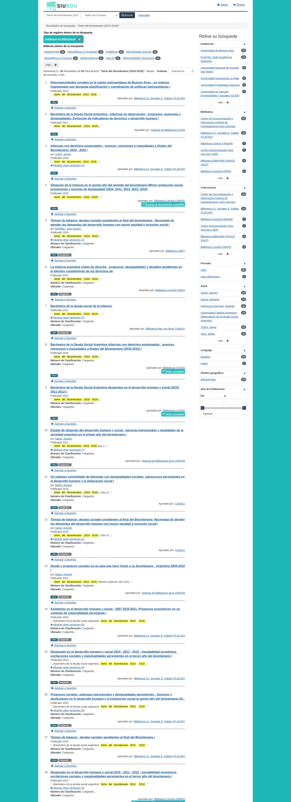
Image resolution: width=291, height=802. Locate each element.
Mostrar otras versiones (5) (67, 317)
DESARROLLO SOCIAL (58, 58)
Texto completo (173, 371)
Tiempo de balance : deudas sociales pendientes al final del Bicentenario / (102, 737)
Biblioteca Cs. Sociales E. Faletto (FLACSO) (159, 98)
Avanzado (144, 15)
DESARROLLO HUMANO (83, 51)
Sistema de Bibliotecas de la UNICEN (163, 460)
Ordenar (162, 71)
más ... (51, 65)
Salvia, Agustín (63, 438)
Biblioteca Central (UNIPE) (169, 200)
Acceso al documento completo (163, 204)
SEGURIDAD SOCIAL (139, 51)
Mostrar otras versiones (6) (67, 624)
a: (225, 395)
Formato (206, 263)
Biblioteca (207, 111)
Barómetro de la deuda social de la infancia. (81, 306)
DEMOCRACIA (89, 58)
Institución (207, 43)
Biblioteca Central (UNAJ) (170, 290)
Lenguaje (206, 350)
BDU (50, 6)
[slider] (202, 408)
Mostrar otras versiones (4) (67, 710)
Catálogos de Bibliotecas (60, 39)
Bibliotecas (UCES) (174, 367)
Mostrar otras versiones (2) (67, 165)
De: (203, 395)
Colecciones (208, 187)
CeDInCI (180, 503)
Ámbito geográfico (212, 372)
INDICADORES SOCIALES (139, 58)
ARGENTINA (51, 51)
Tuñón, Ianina (63, 154)
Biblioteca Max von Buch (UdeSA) (165, 328)
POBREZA (112, 51)
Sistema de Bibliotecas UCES (168, 130)
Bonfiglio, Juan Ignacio (68, 228)
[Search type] (99, 15)
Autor (204, 286)
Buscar (127, 15)
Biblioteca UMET (175, 250)
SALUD (110, 58)
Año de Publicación (213, 389)
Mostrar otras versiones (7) (67, 449)
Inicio (222, 4)
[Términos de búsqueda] (62, 15)
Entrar (239, 4)
